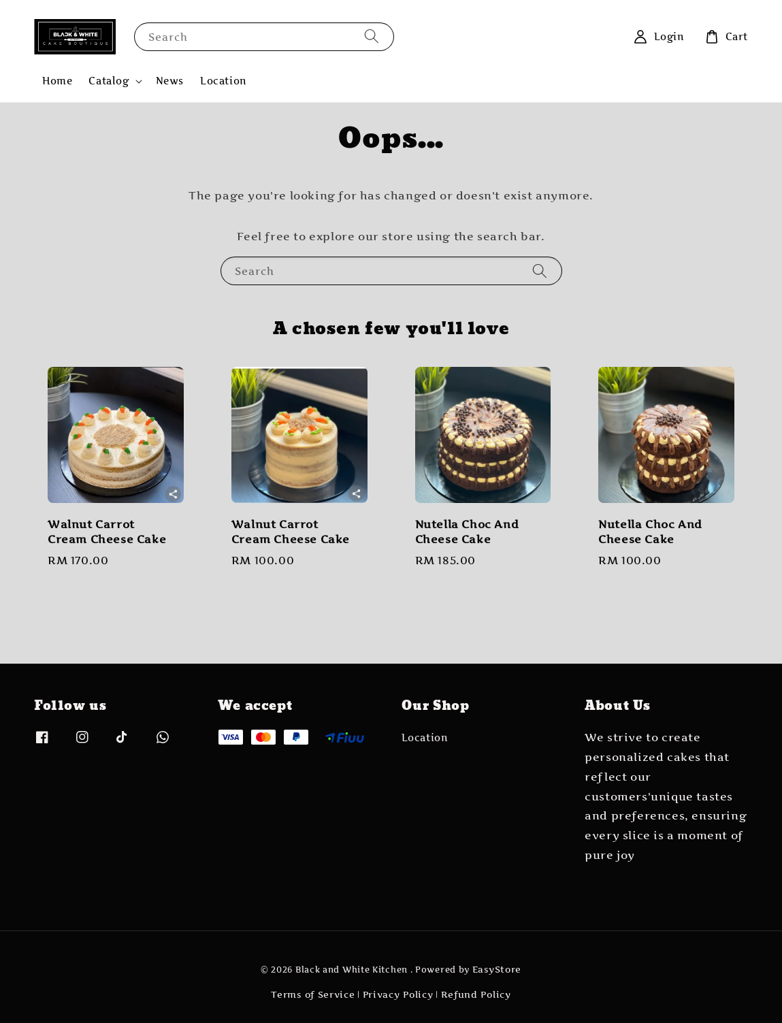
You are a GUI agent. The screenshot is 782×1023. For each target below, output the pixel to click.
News (170, 80)
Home (57, 80)
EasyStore (496, 969)
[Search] (371, 36)
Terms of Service (313, 994)
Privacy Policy (398, 994)
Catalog (108, 80)
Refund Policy (476, 994)
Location (223, 80)
